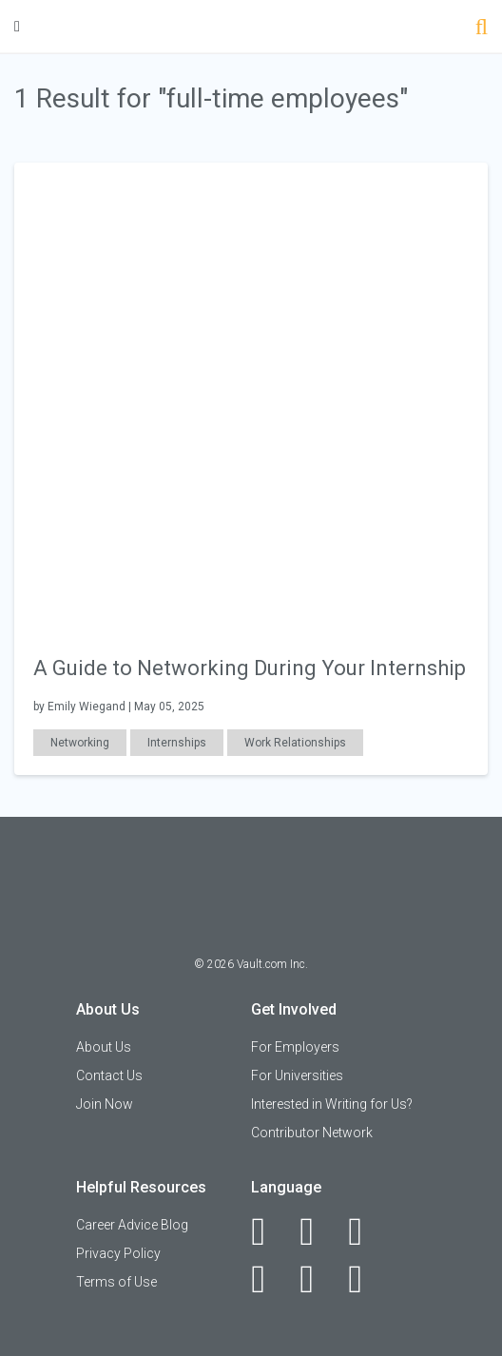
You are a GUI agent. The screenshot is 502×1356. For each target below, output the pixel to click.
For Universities (297, 1075)
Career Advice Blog (132, 1224)
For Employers (295, 1047)
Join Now (104, 1104)
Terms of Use (116, 1281)
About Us (103, 1047)
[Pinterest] (317, 1279)
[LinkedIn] (317, 1231)
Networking (79, 742)
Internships (176, 742)
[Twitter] (365, 1231)
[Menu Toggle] (17, 26)
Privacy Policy (118, 1253)
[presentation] (251, 398)
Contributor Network (312, 1132)
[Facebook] (268, 1231)
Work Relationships (295, 742)
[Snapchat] (365, 1279)
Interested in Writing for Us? (332, 1104)
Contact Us (109, 1075)
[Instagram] (268, 1279)
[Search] (481, 29)
